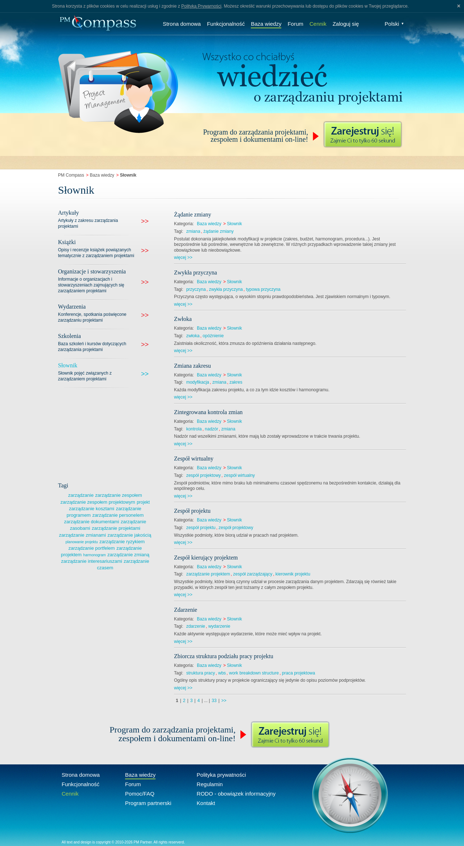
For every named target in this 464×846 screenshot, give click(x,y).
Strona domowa (182, 24)
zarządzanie (81, 495)
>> (224, 700)
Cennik (318, 24)
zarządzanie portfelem (92, 548)
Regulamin (210, 784)
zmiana (193, 231)
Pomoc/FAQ (139, 794)
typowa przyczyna (263, 289)
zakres (235, 382)
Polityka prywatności (221, 775)
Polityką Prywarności (201, 6)
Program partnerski (148, 803)
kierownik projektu (293, 574)
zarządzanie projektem (208, 574)
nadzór (211, 429)
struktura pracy (200, 673)
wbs (222, 673)
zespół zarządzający (252, 574)
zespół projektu (201, 527)
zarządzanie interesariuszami (91, 561)
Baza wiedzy (266, 24)
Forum (295, 24)
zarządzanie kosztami (91, 508)
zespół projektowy (203, 475)
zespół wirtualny (239, 475)
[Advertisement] (112, 433)
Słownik (234, 223)
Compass (98, 24)
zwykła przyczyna (226, 289)
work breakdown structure (254, 673)
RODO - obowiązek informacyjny (236, 794)
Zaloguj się (345, 24)
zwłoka (193, 335)
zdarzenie (195, 626)
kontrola (194, 429)
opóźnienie (213, 335)
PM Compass (71, 175)
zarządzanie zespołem (118, 495)
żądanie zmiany (218, 231)
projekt (143, 502)
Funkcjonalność (226, 24)
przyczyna (196, 289)
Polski (394, 24)
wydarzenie (219, 626)
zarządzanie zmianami (82, 535)
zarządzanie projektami (116, 528)
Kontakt (206, 803)
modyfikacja (197, 382)
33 (214, 700)
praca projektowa (298, 673)
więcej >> (183, 257)
